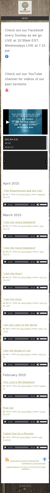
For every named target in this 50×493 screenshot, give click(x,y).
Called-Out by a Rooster (18, 433)
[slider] (22, 204)
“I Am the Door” (12, 299)
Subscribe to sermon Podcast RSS (22, 461)
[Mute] (38, 204)
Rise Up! (8, 407)
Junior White (24, 194)
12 (38, 467)
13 (40, 467)
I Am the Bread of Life (17, 350)
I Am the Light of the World (20, 325)
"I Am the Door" (13, 273)
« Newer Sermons (12, 467)
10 (33, 467)
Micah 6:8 (17, 121)
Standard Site (25, 486)
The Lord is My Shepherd (19, 382)
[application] (25, 205)
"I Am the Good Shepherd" (19, 222)
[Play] (5, 204)
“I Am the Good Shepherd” (19, 247)
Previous (4, 160)
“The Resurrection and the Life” (23, 190)
